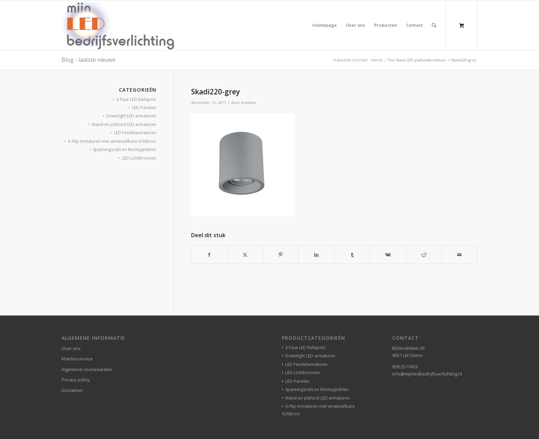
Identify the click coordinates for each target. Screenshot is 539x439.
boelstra (248, 102)
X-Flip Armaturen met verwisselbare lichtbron (112, 141)
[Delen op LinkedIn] (316, 255)
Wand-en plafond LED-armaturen (124, 124)
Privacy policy (76, 380)
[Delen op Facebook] (209, 255)
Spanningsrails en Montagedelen (124, 149)
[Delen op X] (245, 255)
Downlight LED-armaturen (131, 116)
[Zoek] (434, 25)
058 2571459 (404, 366)
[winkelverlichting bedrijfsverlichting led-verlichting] (118, 25)
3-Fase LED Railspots (136, 99)
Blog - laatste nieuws (89, 59)
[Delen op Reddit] (423, 255)
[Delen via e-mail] (459, 255)
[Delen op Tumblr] (352, 255)
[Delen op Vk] (388, 255)
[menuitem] (324, 25)
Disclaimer (72, 390)
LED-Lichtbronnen (139, 158)
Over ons (71, 348)
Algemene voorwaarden (87, 369)
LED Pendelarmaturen (135, 133)
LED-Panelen (144, 108)
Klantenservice (77, 359)
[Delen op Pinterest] (281, 255)
